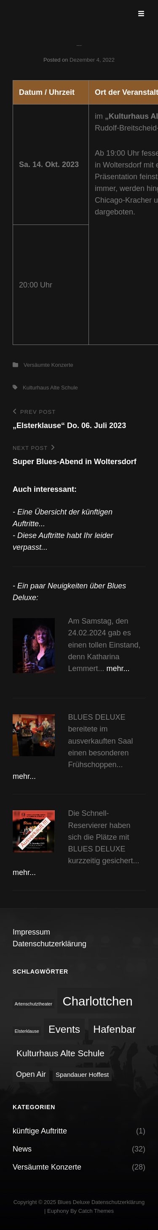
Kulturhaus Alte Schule (50, 387)
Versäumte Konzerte (48, 365)
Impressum (31, 932)
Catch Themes (96, 1211)
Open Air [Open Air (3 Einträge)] (31, 1074)
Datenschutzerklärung (49, 944)
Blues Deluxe (74, 1202)
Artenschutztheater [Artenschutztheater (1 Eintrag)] (33, 1003)
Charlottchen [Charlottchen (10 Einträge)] (98, 1001)
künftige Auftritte (40, 1131)
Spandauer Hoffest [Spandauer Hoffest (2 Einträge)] (82, 1074)
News (22, 1149)
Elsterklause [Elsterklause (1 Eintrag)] (27, 1031)
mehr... (118, 668)
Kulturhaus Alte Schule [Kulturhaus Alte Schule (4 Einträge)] (60, 1053)
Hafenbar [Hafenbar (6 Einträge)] (114, 1029)
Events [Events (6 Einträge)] (64, 1029)
